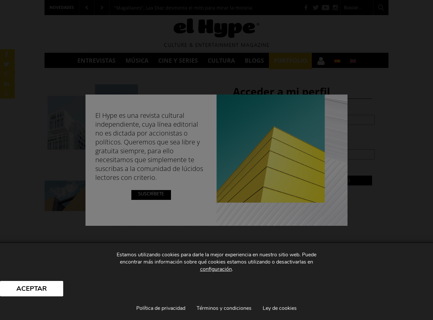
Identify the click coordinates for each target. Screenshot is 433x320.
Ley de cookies (280, 308)
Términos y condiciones (224, 308)
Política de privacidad (160, 308)
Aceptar (31, 288)
